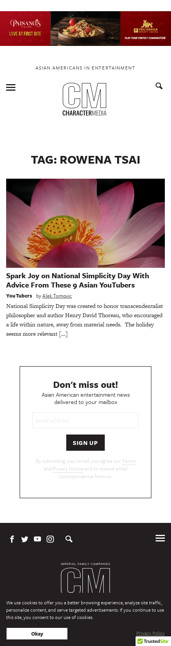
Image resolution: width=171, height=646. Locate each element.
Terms (129, 461)
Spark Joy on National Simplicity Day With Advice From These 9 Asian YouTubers (77, 280)
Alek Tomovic (57, 295)
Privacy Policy (150, 632)
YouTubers (19, 295)
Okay (37, 634)
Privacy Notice (68, 468)
